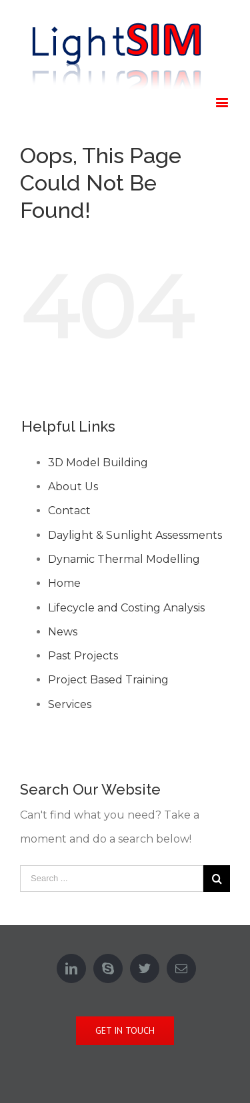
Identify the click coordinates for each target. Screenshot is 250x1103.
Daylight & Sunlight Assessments (135, 535)
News (62, 631)
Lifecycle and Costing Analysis (126, 607)
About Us (73, 486)
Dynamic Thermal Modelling (124, 559)
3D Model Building (98, 462)
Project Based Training (108, 679)
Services (69, 704)
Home (64, 583)
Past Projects (83, 655)
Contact (69, 510)
